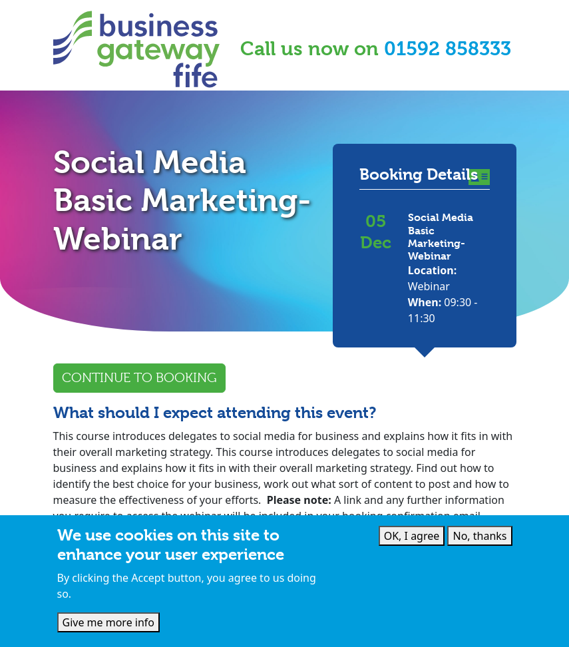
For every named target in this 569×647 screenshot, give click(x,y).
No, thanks (479, 536)
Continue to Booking (139, 377)
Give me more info (109, 622)
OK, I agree (412, 536)
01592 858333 (447, 48)
